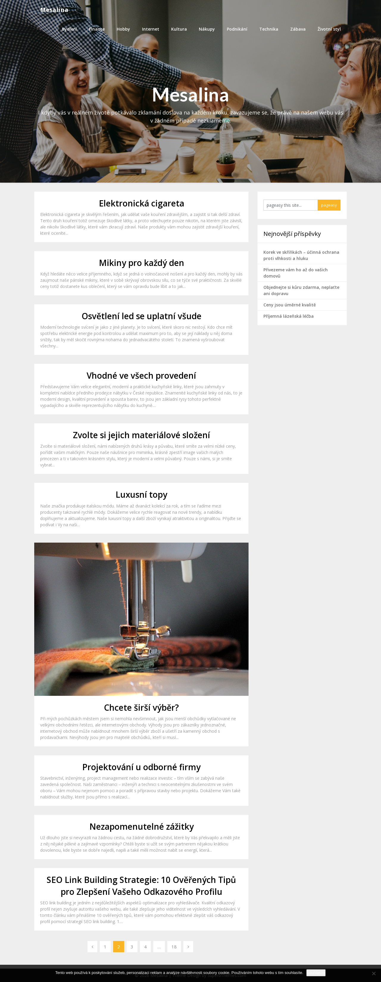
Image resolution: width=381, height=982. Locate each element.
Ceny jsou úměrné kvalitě (289, 305)
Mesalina (54, 10)
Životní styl (329, 29)
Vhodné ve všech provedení (141, 375)
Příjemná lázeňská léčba (288, 316)
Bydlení (69, 29)
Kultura (179, 29)
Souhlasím (316, 972)
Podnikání (237, 29)
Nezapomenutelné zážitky (141, 826)
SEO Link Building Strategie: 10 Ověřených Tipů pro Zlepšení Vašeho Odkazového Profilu (141, 885)
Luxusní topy (141, 494)
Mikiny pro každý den (141, 262)
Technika (268, 29)
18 (174, 947)
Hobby (123, 29)
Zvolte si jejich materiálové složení (141, 435)
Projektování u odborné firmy (141, 767)
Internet (150, 29)
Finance (97, 29)
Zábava (298, 29)
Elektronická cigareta (141, 203)
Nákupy (207, 29)
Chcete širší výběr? (141, 707)
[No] (374, 973)
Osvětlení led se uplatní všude (142, 316)
